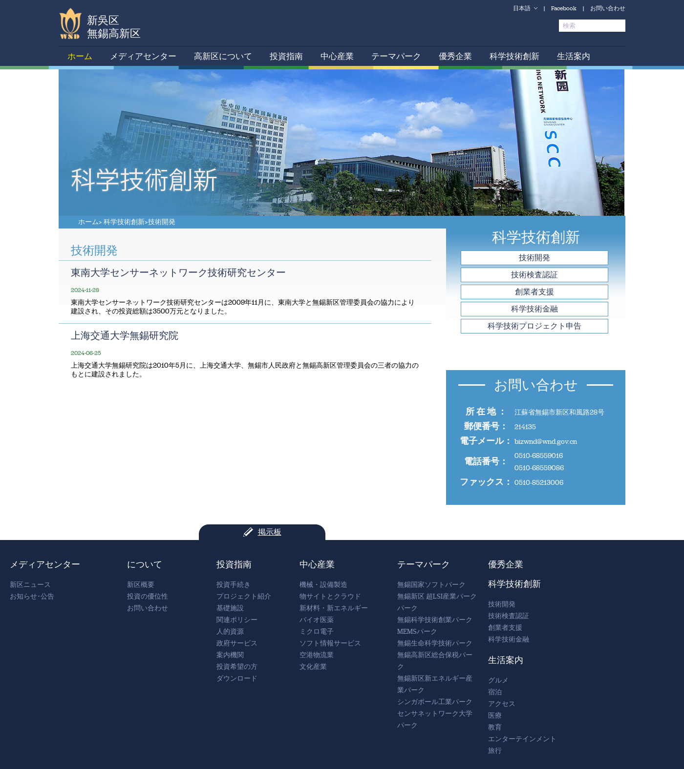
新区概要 (140, 585)
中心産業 (337, 56)
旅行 (495, 751)
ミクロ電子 (316, 631)
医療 (495, 715)
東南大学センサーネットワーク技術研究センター (178, 272)
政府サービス (236, 643)
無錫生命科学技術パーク (434, 643)
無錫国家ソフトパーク (431, 585)
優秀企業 (455, 56)
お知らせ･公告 (32, 596)
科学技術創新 (514, 56)
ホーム (79, 56)
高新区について (223, 56)
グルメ (498, 680)
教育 (495, 727)
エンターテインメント (522, 739)
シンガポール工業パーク (434, 702)
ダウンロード (236, 678)
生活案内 (573, 56)
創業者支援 (534, 291)
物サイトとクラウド (330, 596)
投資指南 (286, 56)
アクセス (501, 704)
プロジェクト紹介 (243, 596)
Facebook (564, 8)
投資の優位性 (147, 596)
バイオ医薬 (316, 620)
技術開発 (161, 222)
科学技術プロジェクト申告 (534, 326)
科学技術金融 (534, 308)
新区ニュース (30, 585)
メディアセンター (143, 56)
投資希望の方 (236, 667)
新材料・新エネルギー (333, 608)
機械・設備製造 (323, 585)
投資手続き (233, 585)
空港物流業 (316, 655)
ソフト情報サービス (330, 643)
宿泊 (495, 692)
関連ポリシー (236, 620)
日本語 (522, 8)
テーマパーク (396, 56)
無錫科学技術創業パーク (434, 620)
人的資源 (230, 631)
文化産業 (313, 667)
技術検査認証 (534, 274)
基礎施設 (230, 608)
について (144, 564)
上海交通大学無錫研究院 (124, 335)
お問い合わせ (607, 8)
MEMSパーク (417, 631)
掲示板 (269, 532)
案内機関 (230, 655)
